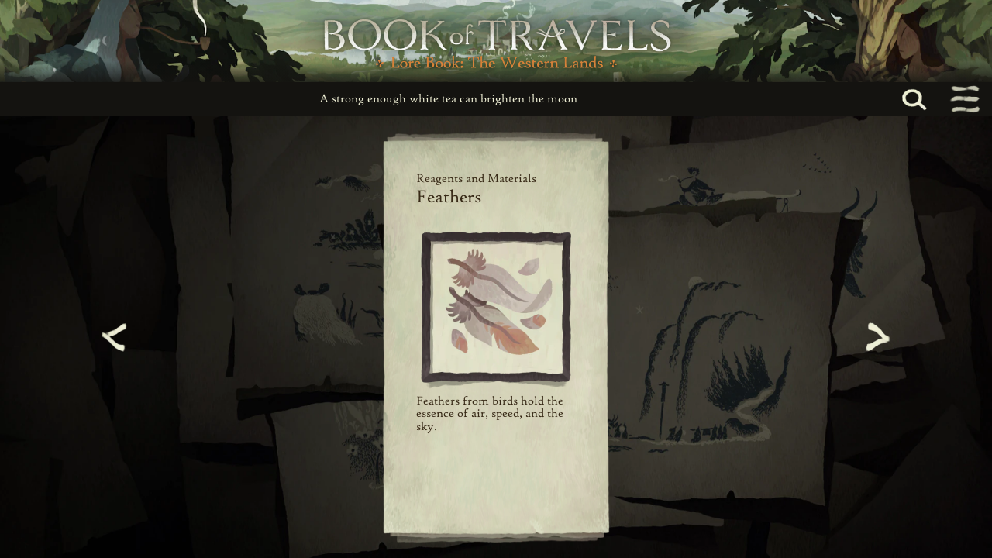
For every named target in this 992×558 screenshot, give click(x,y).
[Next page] (875, 337)
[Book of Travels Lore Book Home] (496, 41)
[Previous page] (116, 337)
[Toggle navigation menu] (964, 99)
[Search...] (931, 99)
